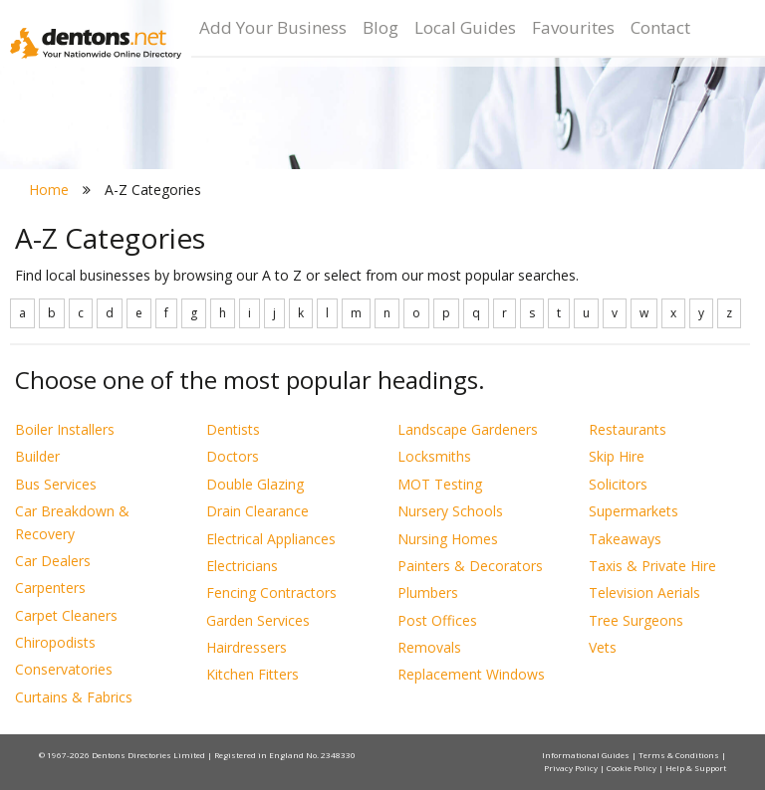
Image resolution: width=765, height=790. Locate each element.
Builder (37, 456)
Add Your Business (273, 27)
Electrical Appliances (271, 538)
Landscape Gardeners (467, 429)
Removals (429, 647)
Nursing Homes (447, 538)
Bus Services (56, 484)
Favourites (573, 27)
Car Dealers (53, 560)
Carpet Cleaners (66, 615)
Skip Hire (616, 456)
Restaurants (627, 429)
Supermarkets (633, 510)
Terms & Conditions (679, 754)
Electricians (242, 565)
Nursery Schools (450, 510)
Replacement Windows (471, 674)
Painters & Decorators (470, 565)
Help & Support (695, 767)
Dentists (233, 429)
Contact (660, 27)
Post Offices (437, 620)
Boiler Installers (65, 429)
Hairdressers (246, 647)
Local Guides (465, 27)
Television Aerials (644, 592)
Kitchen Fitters (252, 674)
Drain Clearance (257, 510)
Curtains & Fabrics (73, 697)
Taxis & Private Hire (652, 565)
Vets (603, 647)
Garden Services (258, 620)
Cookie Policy (632, 767)
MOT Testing (439, 484)
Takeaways (625, 538)
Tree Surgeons (636, 620)
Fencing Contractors (271, 592)
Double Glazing (255, 484)
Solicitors (618, 484)
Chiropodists (55, 642)
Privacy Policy (572, 767)
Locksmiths (434, 456)
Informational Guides (587, 754)
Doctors (232, 456)
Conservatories (64, 669)
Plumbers (427, 592)
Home (49, 189)
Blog (380, 27)
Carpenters (50, 587)
